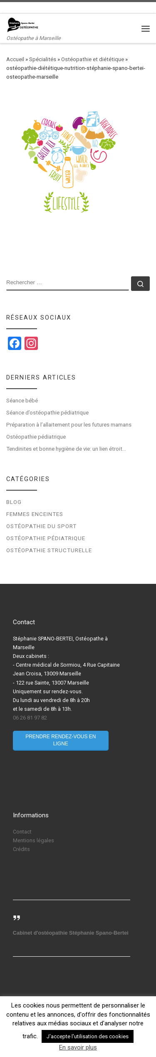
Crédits (21, 849)
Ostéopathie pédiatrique (36, 437)
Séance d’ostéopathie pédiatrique (47, 412)
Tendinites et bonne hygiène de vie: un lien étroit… (66, 449)
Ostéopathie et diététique (92, 59)
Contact (22, 832)
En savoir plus (78, 1047)
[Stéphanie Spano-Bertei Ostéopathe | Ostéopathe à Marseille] (23, 24)
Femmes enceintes (34, 514)
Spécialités (42, 59)
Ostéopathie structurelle (49, 550)
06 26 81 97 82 (30, 718)
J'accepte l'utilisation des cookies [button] (88, 1036)
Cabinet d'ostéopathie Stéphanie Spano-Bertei (71, 933)
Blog (14, 502)
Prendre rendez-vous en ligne (60, 740)
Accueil (15, 59)
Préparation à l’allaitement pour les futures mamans (68, 425)
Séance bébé (22, 400)
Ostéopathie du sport (41, 526)
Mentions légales (33, 840)
